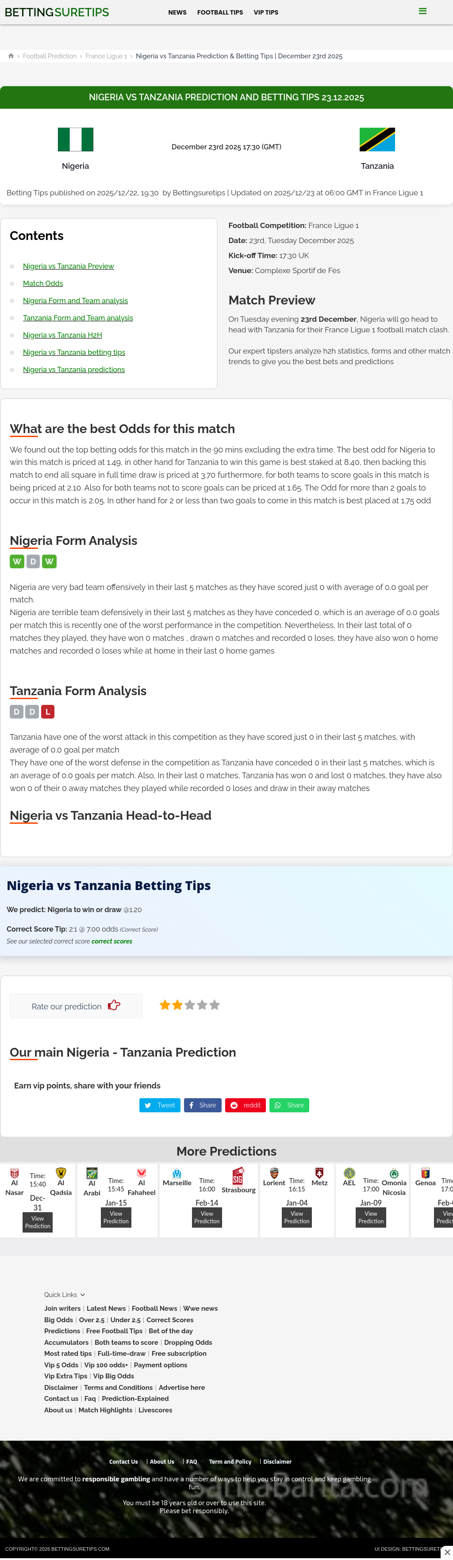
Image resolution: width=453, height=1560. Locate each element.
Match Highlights (105, 1410)
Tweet (160, 1105)
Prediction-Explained (135, 1399)
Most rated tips (68, 1354)
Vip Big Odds (113, 1376)
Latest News (106, 1309)
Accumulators (66, 1343)
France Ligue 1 (106, 56)
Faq (90, 1399)
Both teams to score (126, 1343)
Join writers (62, 1309)
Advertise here (182, 1388)
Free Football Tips (114, 1331)
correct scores (112, 941)
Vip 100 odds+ (106, 1365)
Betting (56, 12)
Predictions (62, 1331)
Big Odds (58, 1320)
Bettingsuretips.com (80, 1549)
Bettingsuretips (199, 192)
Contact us (61, 1399)
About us (58, 1410)
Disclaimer (61, 1388)
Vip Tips (266, 12)
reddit (245, 1105)
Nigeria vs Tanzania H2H (62, 335)
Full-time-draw (122, 1354)
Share (202, 1105)
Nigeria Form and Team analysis (75, 301)
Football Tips (220, 12)
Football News (154, 1309)
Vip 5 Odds (61, 1365)
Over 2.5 (92, 1320)
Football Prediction (50, 56)
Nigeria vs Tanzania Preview (68, 266)
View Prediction (37, 1222)
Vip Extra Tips (65, 1376)
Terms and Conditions (118, 1388)
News (178, 12)
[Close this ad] (447, 1552)
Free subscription (179, 1354)
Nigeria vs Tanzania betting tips (74, 352)
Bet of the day (171, 1331)
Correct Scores (169, 1320)
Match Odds (43, 283)
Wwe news (200, 1309)
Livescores (155, 1410)
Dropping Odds (188, 1343)
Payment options (161, 1365)
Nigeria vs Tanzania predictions (74, 369)
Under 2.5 (126, 1320)
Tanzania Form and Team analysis (78, 318)
